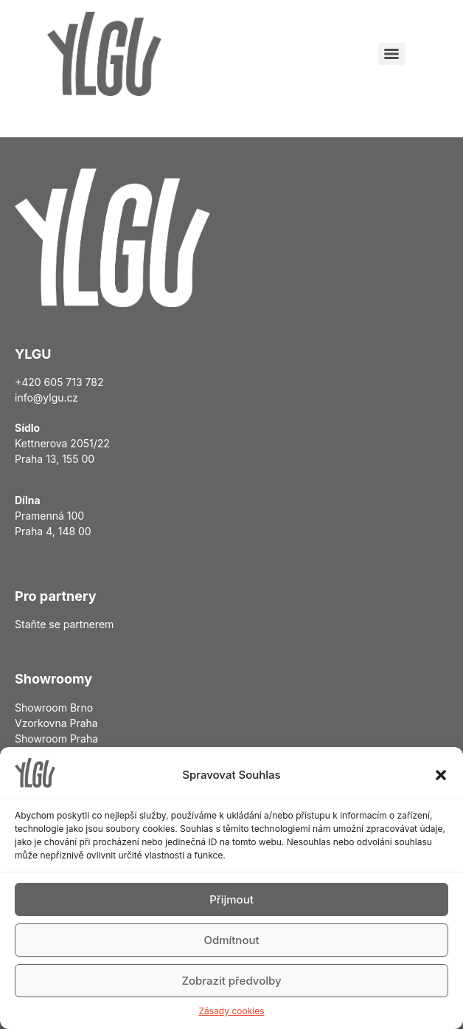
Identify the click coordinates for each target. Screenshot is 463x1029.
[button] (441, 775)
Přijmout (231, 899)
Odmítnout (231, 940)
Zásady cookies (232, 1010)
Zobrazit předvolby (231, 981)
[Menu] (391, 54)
